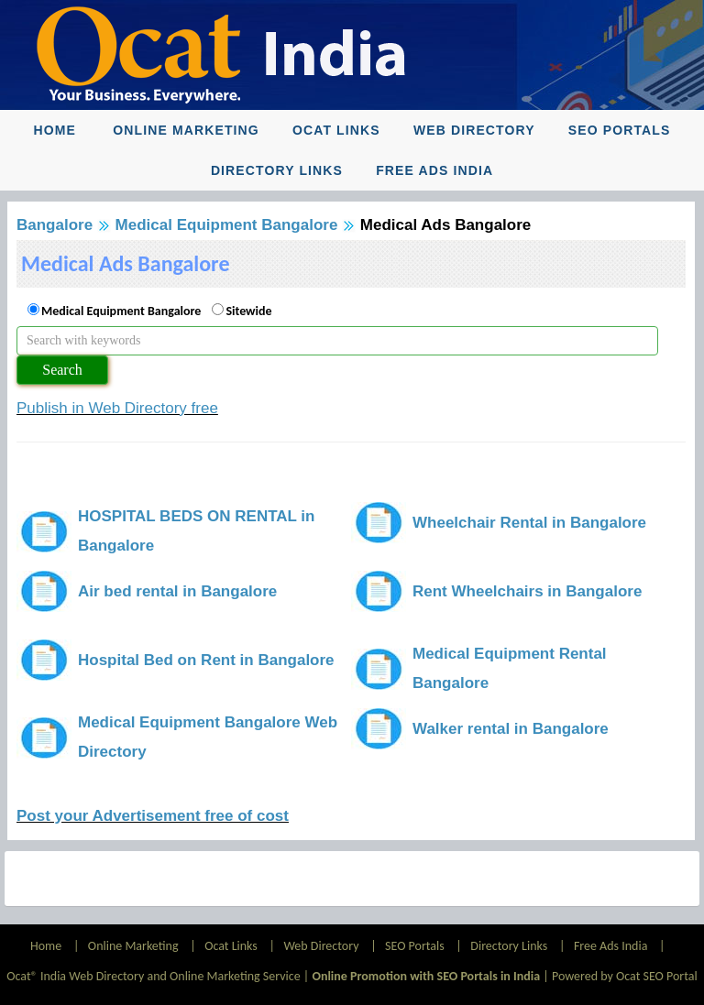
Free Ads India (434, 170)
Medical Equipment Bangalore (227, 225)
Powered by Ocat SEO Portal (625, 976)
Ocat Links (336, 130)
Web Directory (474, 130)
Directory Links (277, 170)
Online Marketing (185, 130)
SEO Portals (619, 130)
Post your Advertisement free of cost (152, 816)
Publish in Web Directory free (117, 408)
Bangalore (54, 225)
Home (55, 130)
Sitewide (248, 311)
